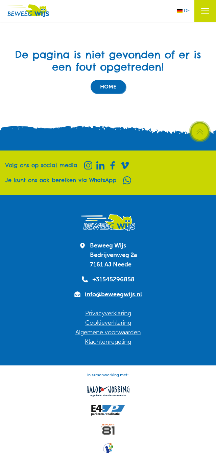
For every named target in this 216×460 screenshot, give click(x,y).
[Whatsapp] (127, 180)
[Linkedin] (100, 165)
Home (108, 86)
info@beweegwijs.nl (113, 294)
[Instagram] (88, 165)
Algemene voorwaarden (108, 332)
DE (183, 11)
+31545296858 (113, 279)
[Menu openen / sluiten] (205, 11)
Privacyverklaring (108, 313)
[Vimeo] (125, 165)
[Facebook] (113, 165)
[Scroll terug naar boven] (200, 131)
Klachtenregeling (108, 341)
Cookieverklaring (108, 322)
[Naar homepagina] (27, 11)
